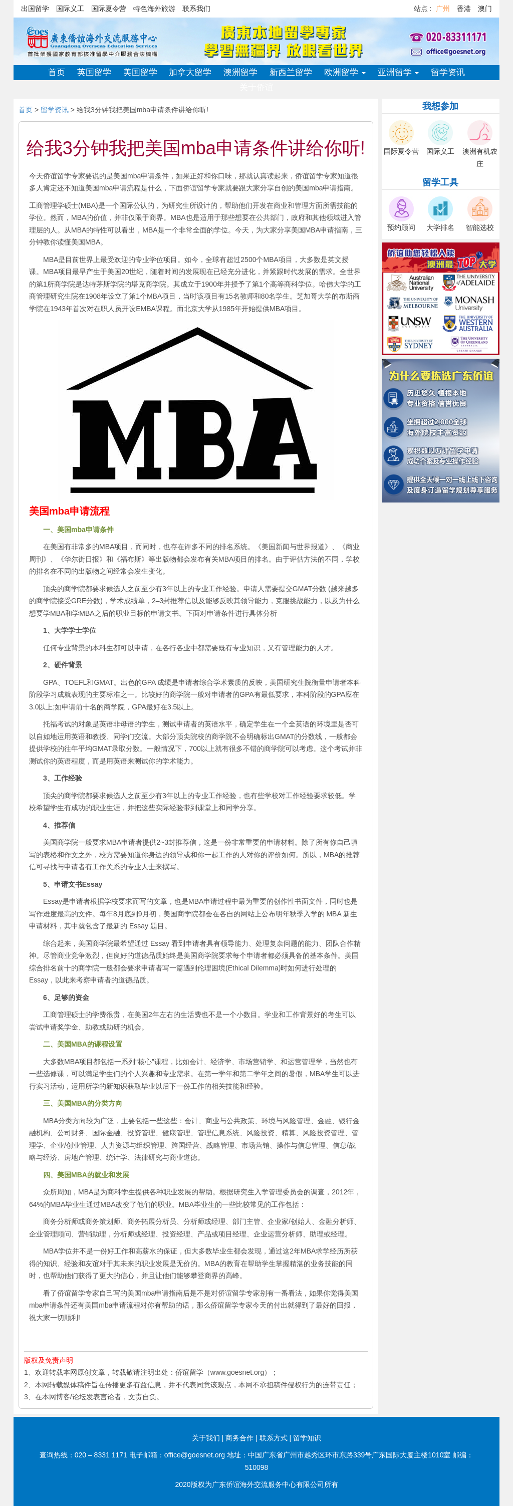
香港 (464, 9)
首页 (56, 72)
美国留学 (140, 72)
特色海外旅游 (154, 9)
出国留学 (35, 9)
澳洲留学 (240, 72)
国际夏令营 (108, 9)
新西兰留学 (291, 72)
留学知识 (307, 1438)
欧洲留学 (345, 72)
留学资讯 (448, 72)
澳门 (485, 9)
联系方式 (274, 1438)
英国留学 (94, 72)
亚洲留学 (398, 72)
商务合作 (239, 1438)
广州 (443, 9)
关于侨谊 (256, 87)
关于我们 (206, 1438)
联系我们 (196, 9)
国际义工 (70, 9)
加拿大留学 (190, 72)
